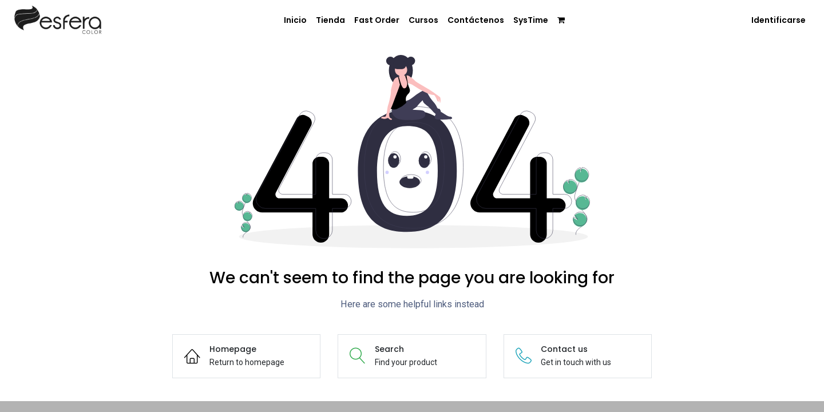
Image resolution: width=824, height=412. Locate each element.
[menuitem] (295, 20)
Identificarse (778, 20)
